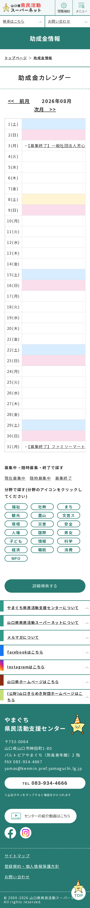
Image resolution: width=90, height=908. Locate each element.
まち (68, 507)
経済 (16, 550)
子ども (16, 541)
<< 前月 (19, 100)
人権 (16, 532)
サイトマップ (17, 856)
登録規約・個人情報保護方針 (32, 866)
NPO (16, 558)
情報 (42, 541)
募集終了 (63, 478)
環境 (16, 524)
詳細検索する (45, 586)
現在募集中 (15, 478)
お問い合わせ (69, 21)
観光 (16, 515)
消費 (68, 550)
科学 (68, 541)
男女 (68, 532)
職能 (42, 550)
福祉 (16, 507)
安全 (68, 524)
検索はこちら (24, 21)
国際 (42, 532)
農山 (42, 515)
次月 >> (45, 109)
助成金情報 (43, 57)
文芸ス (68, 515)
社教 (42, 507)
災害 (42, 524)
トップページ (16, 57)
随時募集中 (40, 478)
